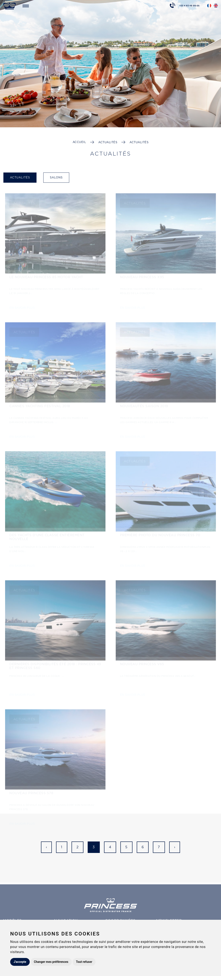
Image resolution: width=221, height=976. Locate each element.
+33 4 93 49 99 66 (189, 5)
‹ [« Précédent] (46, 847)
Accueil (79, 142)
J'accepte (20, 961)
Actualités (107, 142)
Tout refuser (84, 961)
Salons (56, 177)
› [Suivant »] (174, 847)
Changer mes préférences (51, 961)
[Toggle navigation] (25, 6)
